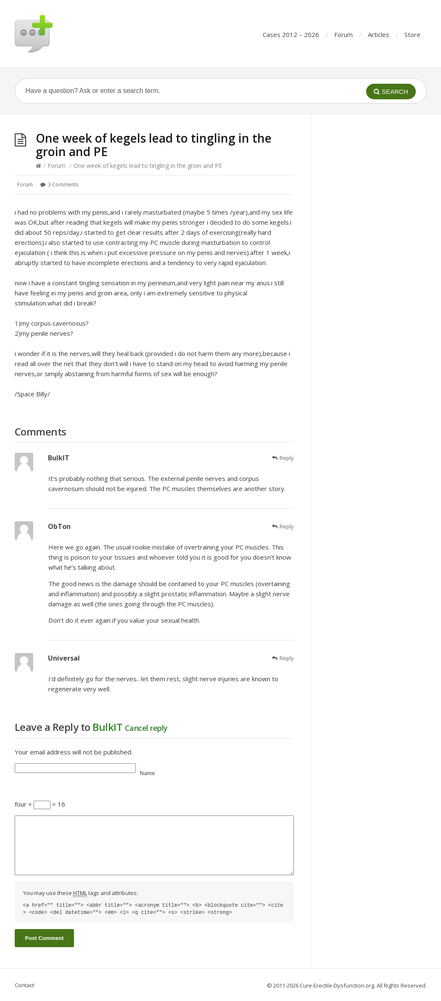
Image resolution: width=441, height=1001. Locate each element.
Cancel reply (146, 728)
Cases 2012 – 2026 (291, 34)
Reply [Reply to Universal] (287, 658)
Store (412, 34)
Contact (24, 985)
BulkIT (107, 727)
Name (147, 773)
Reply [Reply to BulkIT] (287, 458)
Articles (378, 34)
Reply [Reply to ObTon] (287, 526)
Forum (343, 34)
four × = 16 (40, 804)
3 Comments (63, 184)
